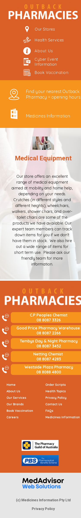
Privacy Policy (43, 509)
